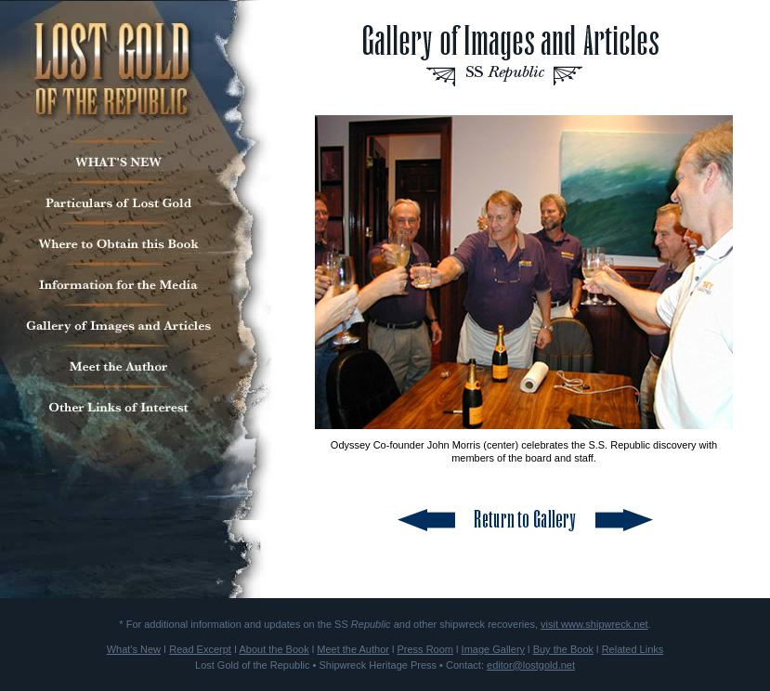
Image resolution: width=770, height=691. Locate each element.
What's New (134, 649)
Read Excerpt (200, 649)
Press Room (425, 649)
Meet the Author (353, 649)
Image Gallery (493, 649)
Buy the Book (563, 649)
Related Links (633, 649)
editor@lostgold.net (531, 665)
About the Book (273, 649)
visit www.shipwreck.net (594, 624)
